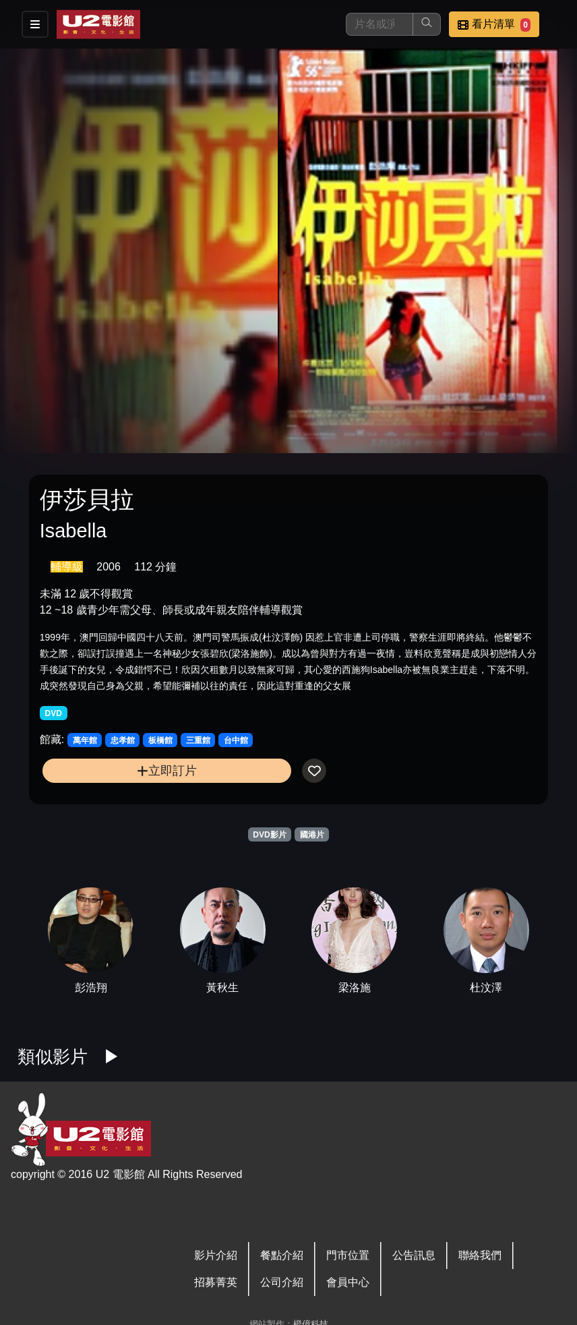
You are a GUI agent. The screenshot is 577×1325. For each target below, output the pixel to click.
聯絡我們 (480, 1255)
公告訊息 (413, 1255)
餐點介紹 (281, 1255)
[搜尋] (379, 24)
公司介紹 (281, 1282)
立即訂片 (167, 770)
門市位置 (347, 1255)
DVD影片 (269, 835)
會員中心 (347, 1282)
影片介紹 (215, 1255)
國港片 (312, 835)
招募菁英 (215, 1282)
